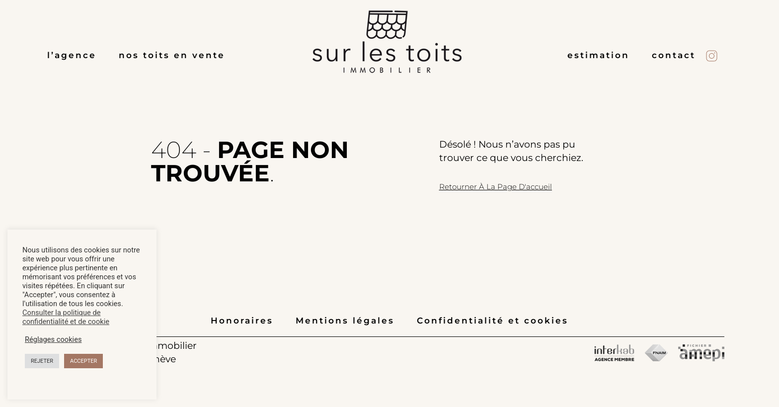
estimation (598, 55)
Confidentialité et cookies (492, 321)
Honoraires (242, 321)
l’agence (71, 55)
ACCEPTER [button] (83, 361)
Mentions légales (345, 321)
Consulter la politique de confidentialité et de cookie (65, 317)
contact (674, 55)
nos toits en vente (172, 55)
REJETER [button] (42, 361)
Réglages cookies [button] (53, 339)
